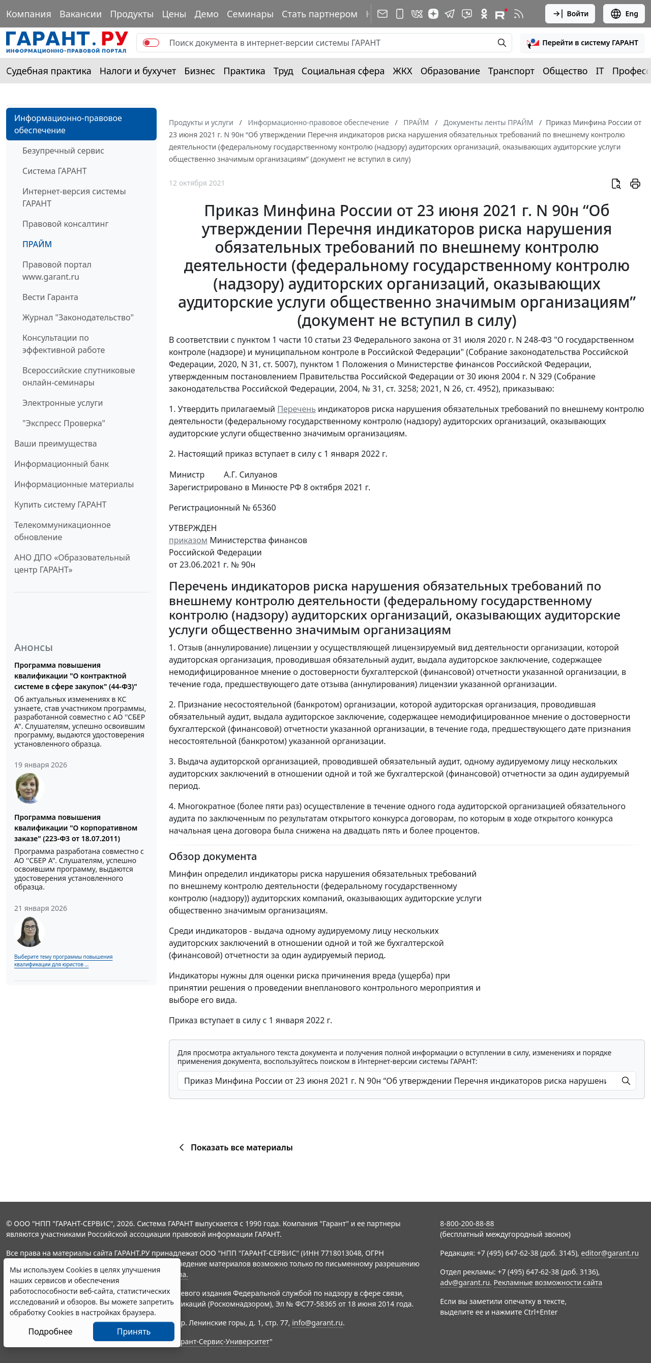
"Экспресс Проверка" (63, 423)
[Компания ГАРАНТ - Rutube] (501, 14)
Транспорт (511, 71)
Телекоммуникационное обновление (62, 531)
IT (600, 71)
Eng (624, 14)
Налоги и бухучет (138, 71)
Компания (28, 14)
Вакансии (81, 14)
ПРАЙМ (37, 244)
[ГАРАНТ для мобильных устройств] (400, 14)
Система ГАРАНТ (54, 170)
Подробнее (50, 1331)
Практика (244, 71)
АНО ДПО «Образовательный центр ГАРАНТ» (72, 563)
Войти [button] (570, 14)
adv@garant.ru (465, 1282)
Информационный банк (61, 463)
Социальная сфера (343, 71)
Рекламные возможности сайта (548, 1282)
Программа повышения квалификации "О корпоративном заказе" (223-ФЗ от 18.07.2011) (75, 827)
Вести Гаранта (50, 297)
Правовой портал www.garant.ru (57, 270)
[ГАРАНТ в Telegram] (449, 14)
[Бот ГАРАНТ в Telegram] (467, 14)
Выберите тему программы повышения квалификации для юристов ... (63, 960)
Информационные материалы (74, 484)
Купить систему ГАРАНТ (60, 504)
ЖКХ (402, 71)
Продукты (132, 14)
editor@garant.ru (610, 1253)
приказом (188, 540)
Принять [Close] (134, 1331)
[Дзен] (433, 14)
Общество (565, 71)
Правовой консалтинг (65, 223)
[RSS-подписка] (519, 14)
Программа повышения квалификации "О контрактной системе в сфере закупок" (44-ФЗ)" (75, 675)
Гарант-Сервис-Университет (221, 1341)
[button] (582, 42)
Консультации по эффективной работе (63, 343)
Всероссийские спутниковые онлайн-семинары (78, 376)
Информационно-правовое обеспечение (68, 124)
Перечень (296, 408)
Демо (206, 14)
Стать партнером (320, 14)
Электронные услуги (62, 402)
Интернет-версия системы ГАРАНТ (74, 197)
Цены (174, 14)
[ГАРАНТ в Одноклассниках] (484, 14)
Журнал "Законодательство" (78, 317)
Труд (283, 71)
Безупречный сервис (63, 150)
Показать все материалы (234, 1147)
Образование (450, 71)
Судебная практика (49, 71)
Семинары (250, 14)
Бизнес (199, 71)
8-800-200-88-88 (467, 1223)
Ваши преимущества (55, 443)
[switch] (151, 43)
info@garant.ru (317, 1322)
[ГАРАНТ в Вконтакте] (417, 14)
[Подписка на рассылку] (382, 14)
